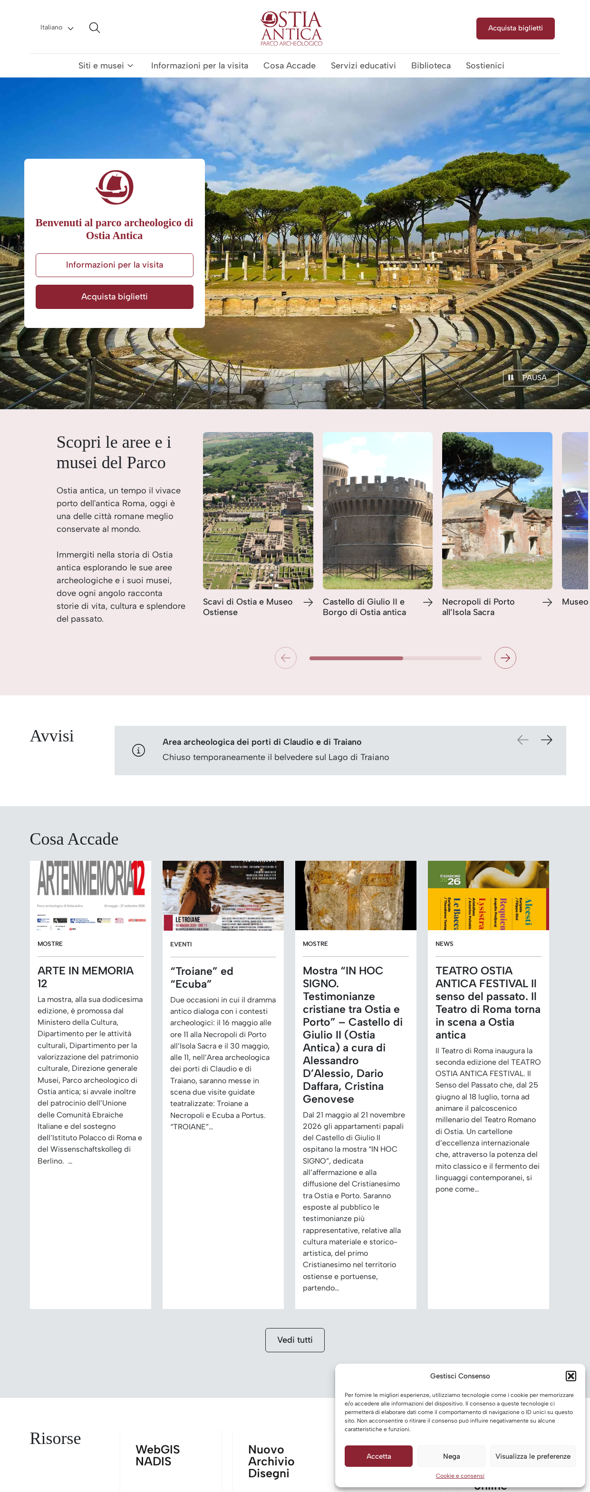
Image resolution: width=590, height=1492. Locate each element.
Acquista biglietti (515, 27)
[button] (571, 1376)
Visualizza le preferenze (533, 1456)
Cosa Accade (289, 65)
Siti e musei (101, 65)
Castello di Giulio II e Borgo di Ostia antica (364, 607)
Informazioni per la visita (199, 65)
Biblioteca (431, 65)
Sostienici (485, 65)
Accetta (379, 1456)
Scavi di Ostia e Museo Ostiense (248, 607)
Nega (451, 1456)
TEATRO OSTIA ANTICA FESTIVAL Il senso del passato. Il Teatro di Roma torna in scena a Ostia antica (488, 1002)
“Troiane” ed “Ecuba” (201, 978)
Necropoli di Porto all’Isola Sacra (478, 607)
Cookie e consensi (460, 1476)
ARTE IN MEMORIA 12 (86, 977)
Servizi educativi (363, 65)
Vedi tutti (295, 1340)
